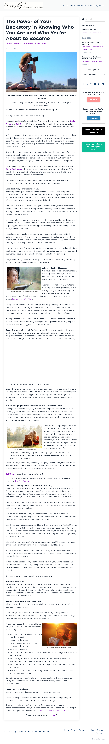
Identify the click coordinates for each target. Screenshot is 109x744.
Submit (93, 100)
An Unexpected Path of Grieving (92, 43)
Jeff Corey (21, 124)
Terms (100, 730)
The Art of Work (22, 481)
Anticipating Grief (89, 30)
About (72, 6)
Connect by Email (96, 6)
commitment (86, 61)
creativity (9, 43)
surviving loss (87, 35)
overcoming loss (87, 49)
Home (65, 6)
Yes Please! (94, 118)
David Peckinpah (14, 169)
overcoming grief (98, 46)
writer (100, 61)
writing (44, 43)
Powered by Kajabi (98, 739)
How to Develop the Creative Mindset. (53, 711)
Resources (81, 6)
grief (90, 32)
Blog (93, 730)
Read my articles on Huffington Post (94, 147)
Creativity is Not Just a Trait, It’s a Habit (91, 58)
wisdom (37, 43)
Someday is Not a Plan (22, 299)
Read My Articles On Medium (93, 131)
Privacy (99, 733)
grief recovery (97, 32)
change (85, 32)
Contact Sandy (69, 730)
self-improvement (28, 43)
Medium (52, 715)
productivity (17, 43)
